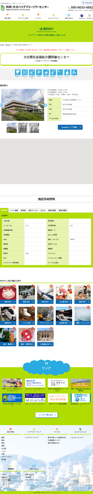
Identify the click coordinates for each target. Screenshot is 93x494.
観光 (2, 440)
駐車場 (23, 210)
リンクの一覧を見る (45, 415)
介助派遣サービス (54, 440)
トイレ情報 (14, 210)
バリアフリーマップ (31, 437)
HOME (2, 45)
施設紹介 (8, 45)
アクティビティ (6, 457)
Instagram (90, 16)
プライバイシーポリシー (33, 480)
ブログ (3, 474)
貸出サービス (33, 210)
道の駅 (3, 459)
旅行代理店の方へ (54, 443)
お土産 (3, 448)
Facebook (82, 16)
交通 (2, 454)
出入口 (43, 210)
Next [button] (45, 105)
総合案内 (4, 210)
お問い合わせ (69, 18)
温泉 (2, 446)
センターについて (53, 18)
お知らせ (4, 477)
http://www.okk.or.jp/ (69, 114)
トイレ (3, 451)
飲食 (2, 437)
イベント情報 (6, 480)
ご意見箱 (28, 477)
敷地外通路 (52, 210)
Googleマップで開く (70, 127)
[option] (22, 105)
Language (87, 3)
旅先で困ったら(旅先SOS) (57, 437)
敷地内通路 (63, 210)
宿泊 (2, 443)
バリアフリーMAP (22, 18)
